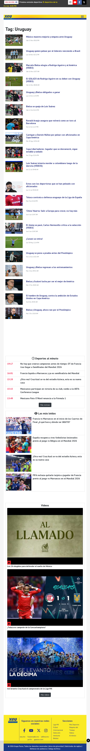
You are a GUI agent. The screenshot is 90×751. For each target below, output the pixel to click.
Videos (71, 733)
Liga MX (56, 725)
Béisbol (55, 738)
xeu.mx (22, 737)
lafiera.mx (45, 737)
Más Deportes (74, 725)
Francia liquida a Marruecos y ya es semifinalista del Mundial (49, 373)
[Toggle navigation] (82, 17)
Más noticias (45, 405)
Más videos (45, 695)
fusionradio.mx (33, 737)
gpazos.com (38, 739)
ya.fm (29, 739)
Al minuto (72, 736)
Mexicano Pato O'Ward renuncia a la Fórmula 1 (43, 398)
